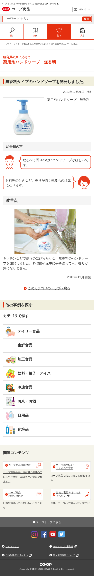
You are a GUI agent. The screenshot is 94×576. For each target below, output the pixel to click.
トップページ (9, 44)
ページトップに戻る (48, 522)
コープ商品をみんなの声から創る (33, 44)
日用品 (74, 44)
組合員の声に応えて (60, 44)
